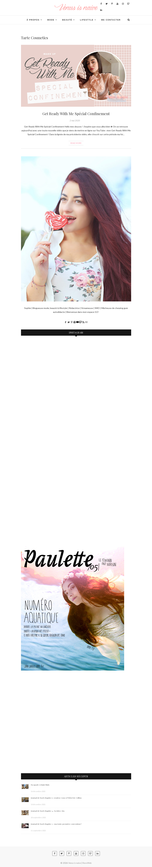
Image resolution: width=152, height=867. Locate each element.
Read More (76, 143)
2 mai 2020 (75, 120)
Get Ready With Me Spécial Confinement (76, 113)
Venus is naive (74, 863)
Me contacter (111, 20)
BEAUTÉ (67, 20)
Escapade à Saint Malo (40, 784)
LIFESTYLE (86, 20)
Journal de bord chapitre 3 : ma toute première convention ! (56, 824)
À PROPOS (33, 20)
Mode (50, 20)
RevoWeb (87, 863)
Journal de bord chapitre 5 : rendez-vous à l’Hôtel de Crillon (56, 798)
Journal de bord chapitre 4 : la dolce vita (47, 811)
